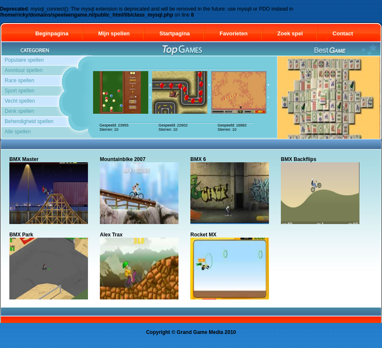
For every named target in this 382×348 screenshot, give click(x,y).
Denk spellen (19, 111)
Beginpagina (51, 33)
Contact (347, 33)
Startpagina (174, 33)
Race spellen (19, 80)
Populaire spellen (24, 60)
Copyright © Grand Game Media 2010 (191, 332)
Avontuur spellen (23, 70)
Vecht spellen (20, 101)
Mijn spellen (114, 33)
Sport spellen (19, 91)
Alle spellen (18, 132)
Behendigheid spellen (29, 121)
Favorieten (234, 33)
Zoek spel (290, 33)
